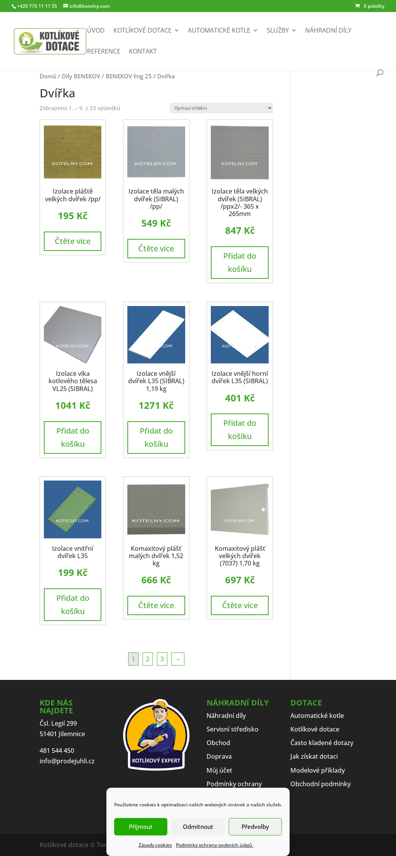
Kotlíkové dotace (142, 31)
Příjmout (141, 826)
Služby (278, 31)
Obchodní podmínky (320, 784)
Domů (48, 76)
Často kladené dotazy (321, 742)
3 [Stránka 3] (162, 659)
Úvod (96, 31)
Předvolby (255, 826)
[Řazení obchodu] (221, 108)
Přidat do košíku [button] (239, 262)
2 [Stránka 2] (147, 659)
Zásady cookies (155, 845)
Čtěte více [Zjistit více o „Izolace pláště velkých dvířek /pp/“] (72, 241)
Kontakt (143, 51)
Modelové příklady (317, 770)
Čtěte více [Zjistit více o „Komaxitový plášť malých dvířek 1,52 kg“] (156, 605)
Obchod (218, 742)
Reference (103, 51)
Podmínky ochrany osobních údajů (215, 845)
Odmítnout (198, 826)
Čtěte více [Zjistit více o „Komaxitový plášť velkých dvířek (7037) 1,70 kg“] (240, 605)
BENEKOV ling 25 (129, 76)
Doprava (219, 756)
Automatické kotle (219, 31)
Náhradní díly (328, 31)
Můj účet (219, 770)
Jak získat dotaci (314, 756)
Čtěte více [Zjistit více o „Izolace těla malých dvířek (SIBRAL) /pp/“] (156, 248)
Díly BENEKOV (81, 76)
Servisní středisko (233, 729)
